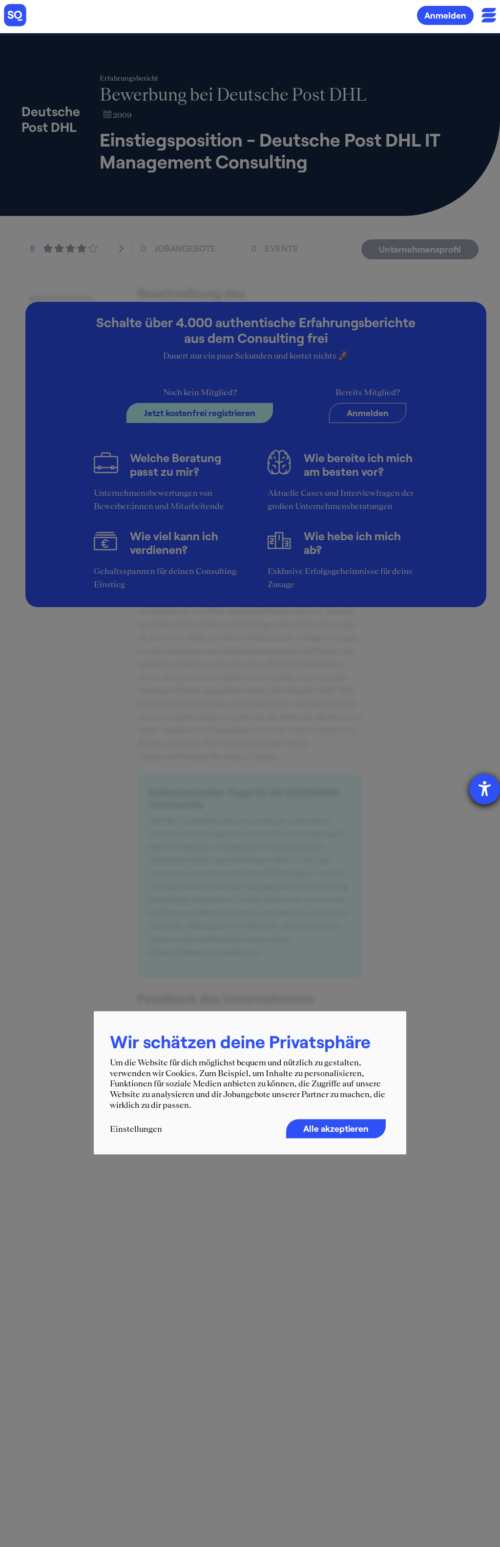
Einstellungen (136, 1129)
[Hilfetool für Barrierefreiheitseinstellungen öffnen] (484, 789)
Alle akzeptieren (336, 1128)
